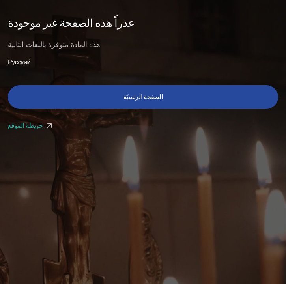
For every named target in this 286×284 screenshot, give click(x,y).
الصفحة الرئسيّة (143, 96)
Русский (19, 62)
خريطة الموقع (31, 125)
